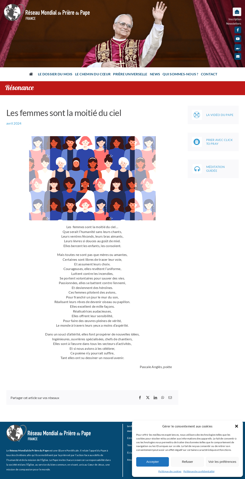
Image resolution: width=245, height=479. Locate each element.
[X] (148, 397)
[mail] (237, 56)
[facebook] (237, 30)
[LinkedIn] (155, 397)
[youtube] (237, 38)
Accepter (152, 461)
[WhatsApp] (162, 397)
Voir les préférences (222, 461)
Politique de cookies (169, 471)
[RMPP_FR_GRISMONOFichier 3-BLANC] (48, 426)
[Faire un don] (237, 47)
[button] (236, 426)
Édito (130, 438)
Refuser (187, 461)
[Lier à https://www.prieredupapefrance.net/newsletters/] (237, 12)
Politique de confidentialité (198, 471)
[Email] (170, 397)
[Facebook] (140, 397)
